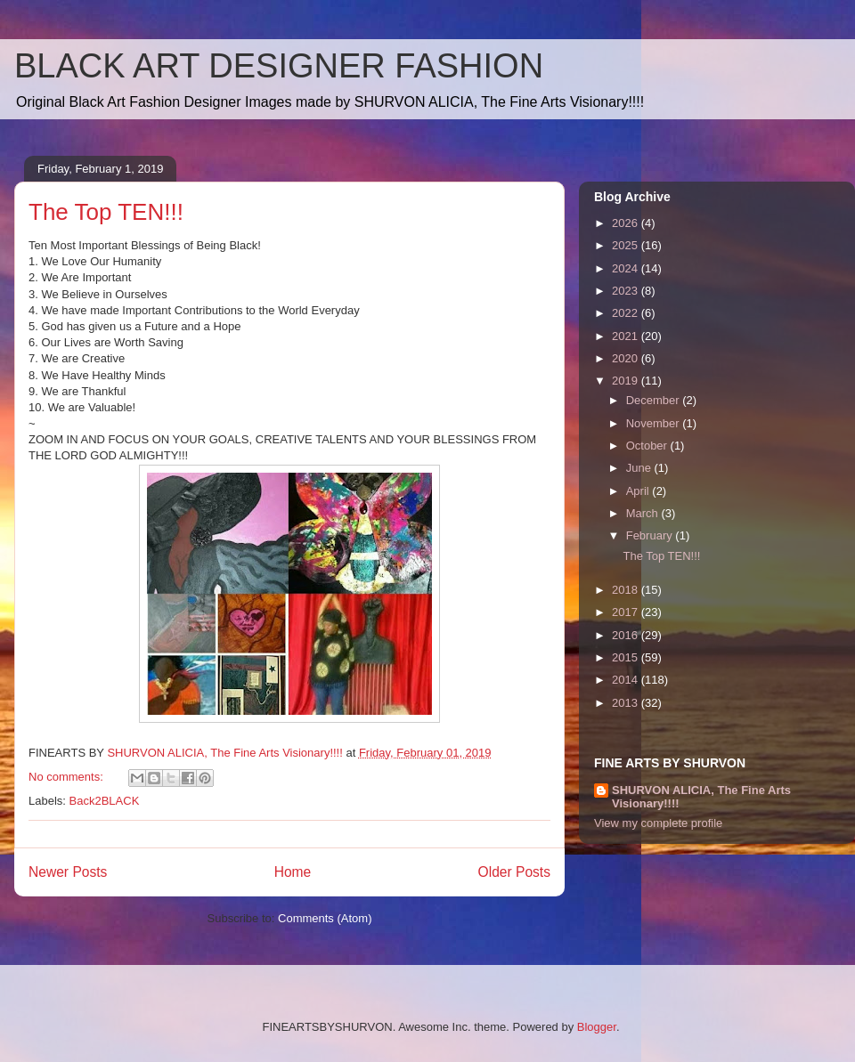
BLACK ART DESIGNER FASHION (278, 66)
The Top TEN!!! (105, 212)
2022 (626, 313)
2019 (626, 380)
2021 (626, 336)
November (654, 423)
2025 (626, 245)
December (654, 400)
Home (293, 872)
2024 (626, 268)
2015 (626, 657)
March (644, 513)
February (651, 535)
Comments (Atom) (324, 918)
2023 (626, 290)
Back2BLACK (104, 800)
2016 (626, 635)
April (639, 491)
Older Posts (514, 872)
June (640, 467)
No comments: (67, 776)
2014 (626, 679)
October (648, 445)
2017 (626, 612)
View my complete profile (658, 823)
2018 (626, 589)
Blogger (596, 1027)
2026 (626, 223)
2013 (626, 702)
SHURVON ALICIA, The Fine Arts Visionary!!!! (701, 796)
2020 (626, 358)
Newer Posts (67, 872)
